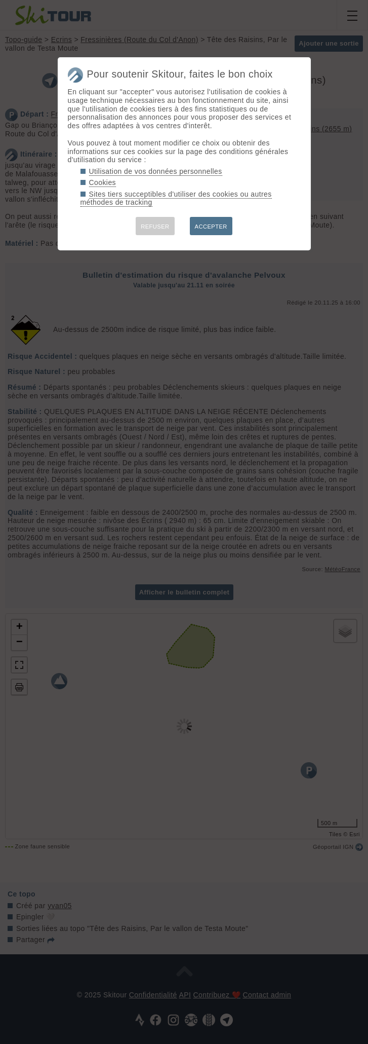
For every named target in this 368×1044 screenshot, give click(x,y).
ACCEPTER (211, 226)
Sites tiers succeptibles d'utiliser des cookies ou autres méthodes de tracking (176, 198)
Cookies (102, 182)
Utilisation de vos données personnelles (155, 171)
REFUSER (155, 226)
